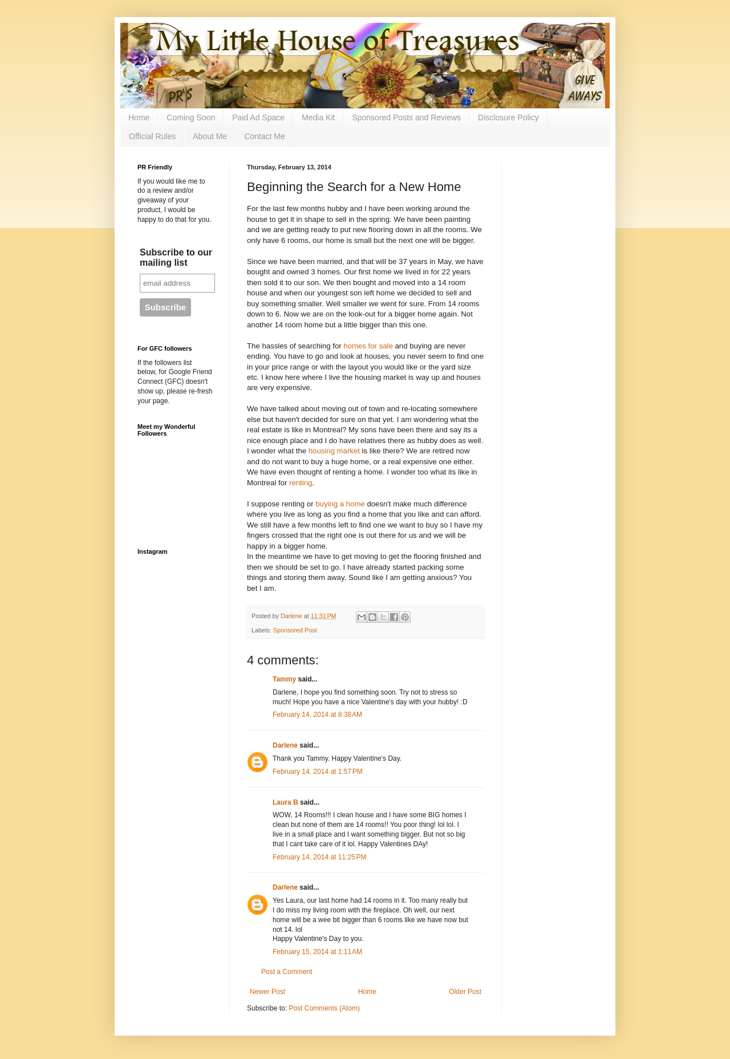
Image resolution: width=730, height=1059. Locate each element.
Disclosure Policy (508, 117)
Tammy (284, 679)
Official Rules (152, 136)
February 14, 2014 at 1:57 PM (318, 772)
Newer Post (267, 992)
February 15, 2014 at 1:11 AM (317, 952)
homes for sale (368, 346)
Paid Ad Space (258, 117)
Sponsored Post (295, 630)
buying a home (340, 504)
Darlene (285, 745)
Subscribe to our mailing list (176, 257)
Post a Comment (286, 972)
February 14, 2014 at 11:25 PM (319, 857)
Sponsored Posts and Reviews (406, 117)
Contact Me (264, 136)
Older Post (465, 992)
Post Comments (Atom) (324, 1008)
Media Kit (318, 117)
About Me (210, 136)
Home (138, 117)
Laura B (285, 802)
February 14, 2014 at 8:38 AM (317, 715)
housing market (334, 451)
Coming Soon (191, 117)
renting (300, 482)
